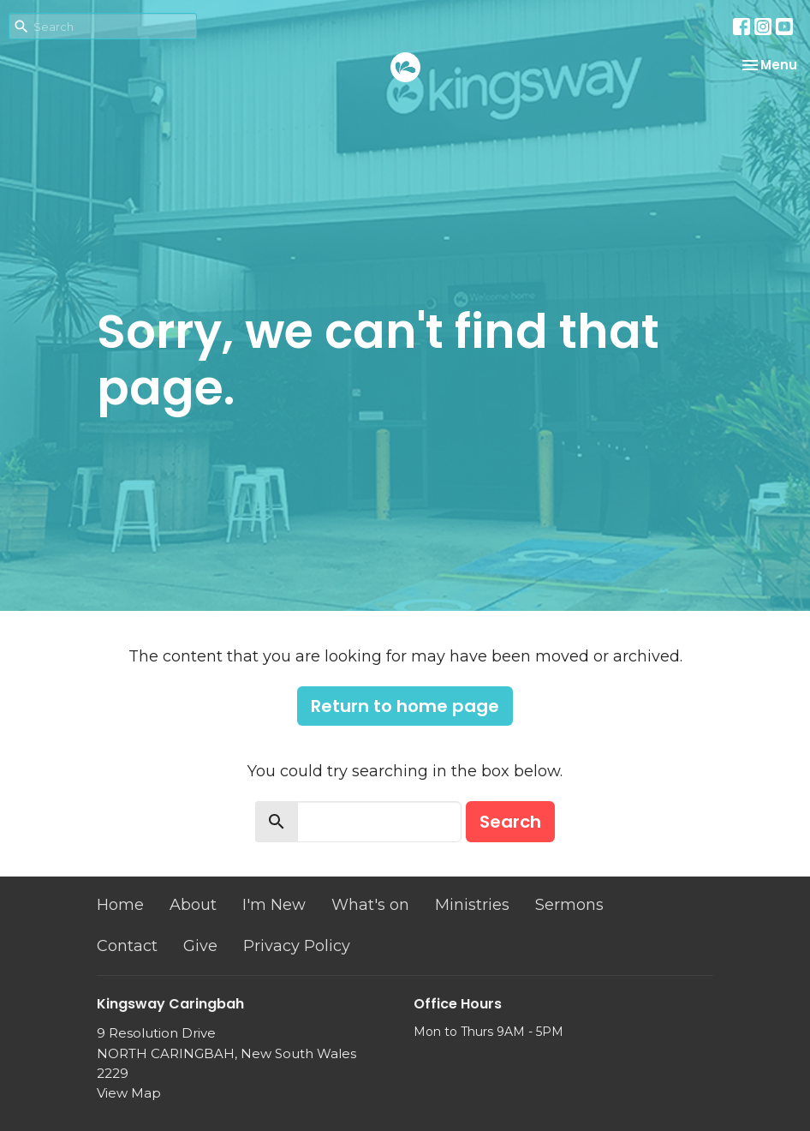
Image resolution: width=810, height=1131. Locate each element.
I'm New (274, 904)
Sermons (569, 904)
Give (200, 946)
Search (510, 822)
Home (120, 904)
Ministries (472, 904)
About (193, 904)
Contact (127, 946)
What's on (370, 904)
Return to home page (405, 706)
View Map (129, 1093)
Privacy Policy (296, 946)
